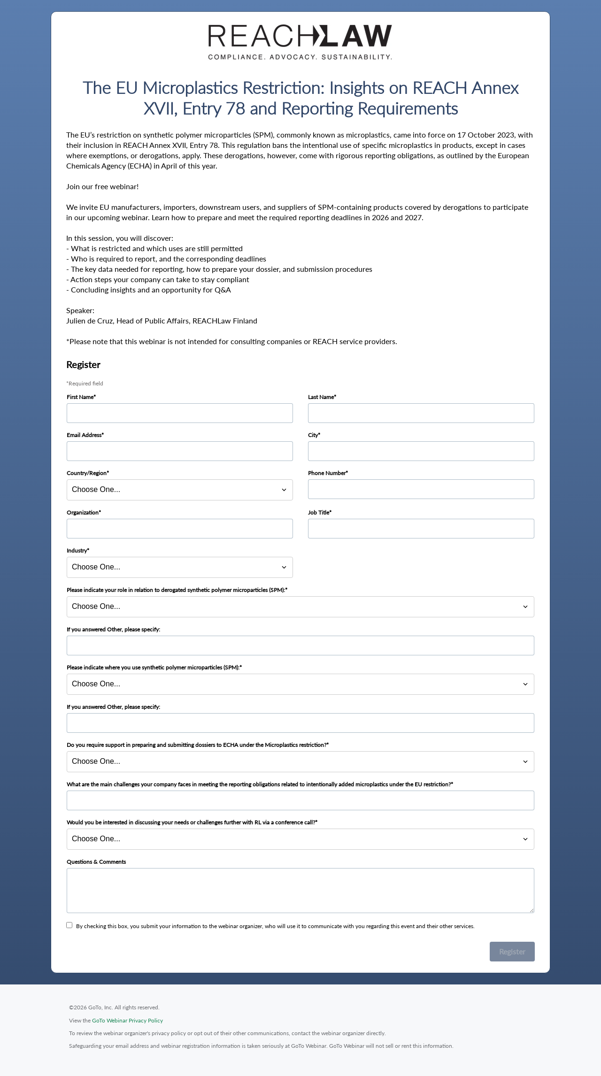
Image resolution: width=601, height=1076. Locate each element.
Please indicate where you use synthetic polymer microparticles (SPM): (153, 667)
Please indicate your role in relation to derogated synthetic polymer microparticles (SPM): (176, 589)
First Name (80, 396)
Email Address (84, 434)
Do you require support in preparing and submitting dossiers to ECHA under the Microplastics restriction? (196, 744)
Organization (83, 512)
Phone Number (327, 473)
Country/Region (87, 473)
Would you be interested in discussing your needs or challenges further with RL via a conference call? (191, 822)
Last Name (321, 396)
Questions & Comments (96, 861)
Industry (77, 550)
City (313, 434)
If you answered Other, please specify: (113, 629)
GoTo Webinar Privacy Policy (127, 1020)
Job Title (318, 512)
